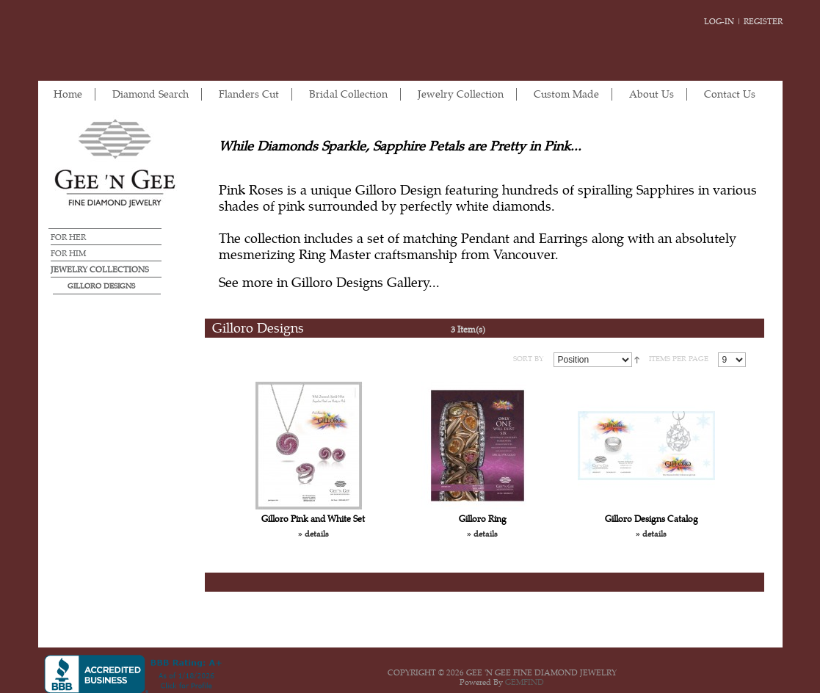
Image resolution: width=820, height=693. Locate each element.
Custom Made (566, 94)
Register (763, 21)
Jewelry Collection (461, 94)
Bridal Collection (348, 94)
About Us (651, 94)
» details (313, 534)
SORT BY (528, 359)
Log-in (719, 21)
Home (68, 94)
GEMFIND (524, 682)
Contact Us (729, 94)
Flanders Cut (249, 94)
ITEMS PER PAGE (678, 359)
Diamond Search (150, 94)
